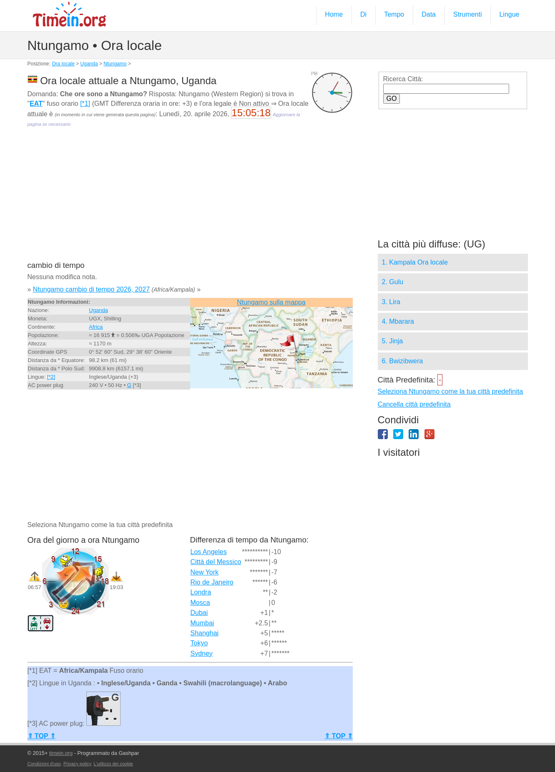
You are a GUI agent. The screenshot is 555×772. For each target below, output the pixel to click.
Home (334, 14)
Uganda (89, 64)
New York (205, 572)
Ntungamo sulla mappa (271, 302)
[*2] (51, 377)
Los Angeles (209, 551)
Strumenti (467, 14)
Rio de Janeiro (212, 582)
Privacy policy (77, 763)
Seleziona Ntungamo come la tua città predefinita (450, 391)
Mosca (200, 602)
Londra (201, 592)
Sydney (202, 653)
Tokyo (199, 643)
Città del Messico (216, 561)
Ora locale (63, 64)
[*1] (85, 103)
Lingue (509, 14)
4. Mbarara (398, 321)
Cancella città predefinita (414, 404)
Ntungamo (114, 64)
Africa (96, 327)
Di (363, 14)
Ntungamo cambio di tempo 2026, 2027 (91, 289)
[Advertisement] (190, 200)
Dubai (199, 612)
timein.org (61, 753)
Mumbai (202, 623)
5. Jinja (392, 341)
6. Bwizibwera (402, 361)
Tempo (394, 14)
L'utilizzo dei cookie (113, 763)
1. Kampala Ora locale (415, 262)
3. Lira (391, 301)
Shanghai (205, 633)
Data (429, 14)
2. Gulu (393, 281)
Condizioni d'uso (44, 763)
